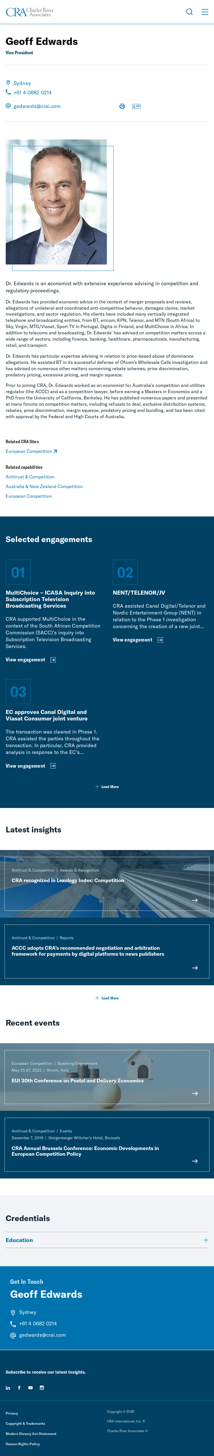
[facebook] (19, 1388)
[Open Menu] (205, 12)
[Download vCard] (136, 107)
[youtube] (30, 1388)
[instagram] (42, 1388)
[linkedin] (8, 1388)
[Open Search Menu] (189, 12)
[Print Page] (122, 106)
